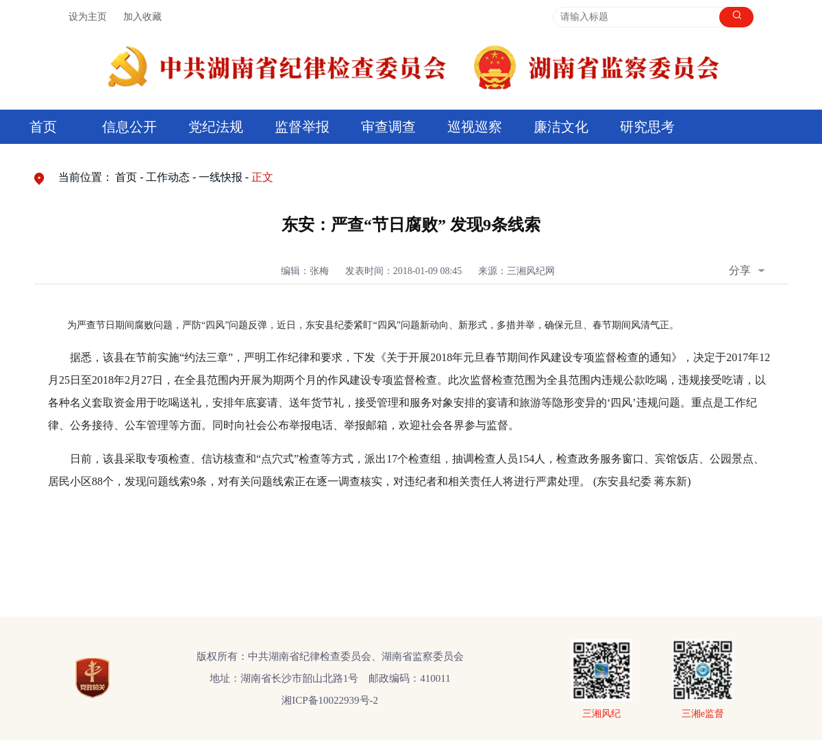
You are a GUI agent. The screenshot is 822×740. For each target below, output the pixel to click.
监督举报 (302, 126)
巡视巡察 (474, 126)
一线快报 (220, 177)
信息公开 (129, 126)
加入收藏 (142, 17)
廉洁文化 (561, 126)
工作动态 (168, 177)
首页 (43, 126)
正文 (262, 177)
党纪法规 (215, 126)
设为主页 (87, 17)
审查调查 (388, 126)
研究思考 (647, 126)
